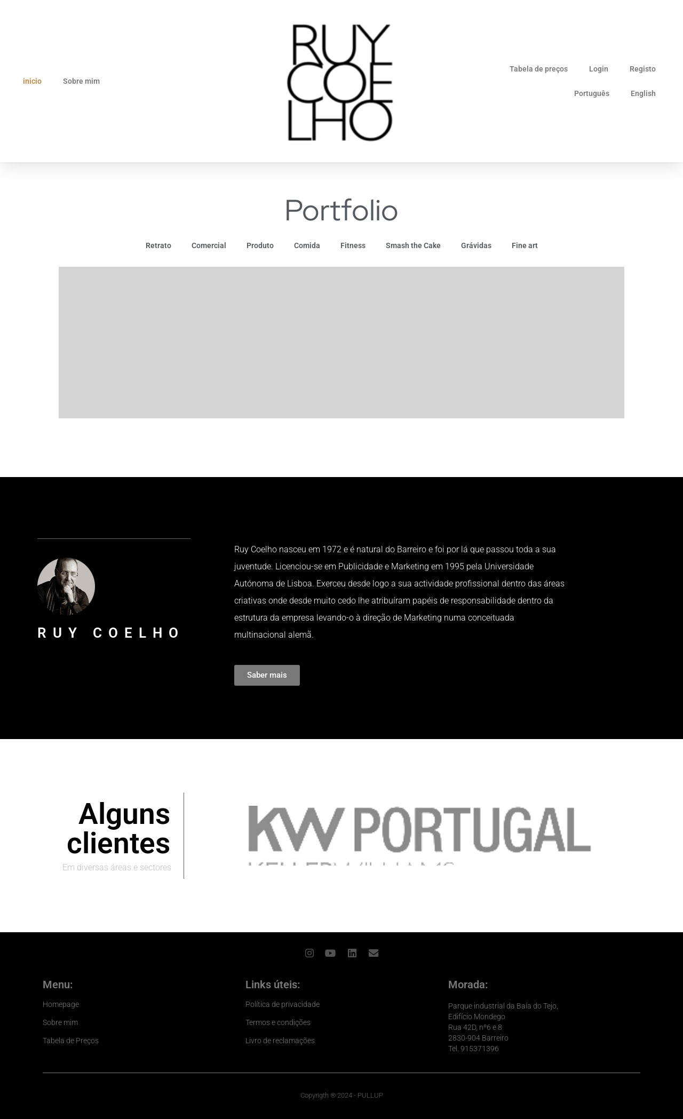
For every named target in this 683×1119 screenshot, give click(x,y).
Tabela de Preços (71, 1039)
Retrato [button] (158, 245)
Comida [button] (307, 245)
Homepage (61, 1003)
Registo (643, 69)
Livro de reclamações (280, 1039)
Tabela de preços (539, 69)
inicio (32, 81)
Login (598, 69)
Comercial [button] (209, 245)
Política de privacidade (282, 1003)
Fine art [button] (525, 245)
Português (591, 93)
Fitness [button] (353, 245)
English (643, 93)
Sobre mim (81, 81)
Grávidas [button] (476, 245)
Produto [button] (260, 245)
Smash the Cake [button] (413, 245)
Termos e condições (278, 1021)
